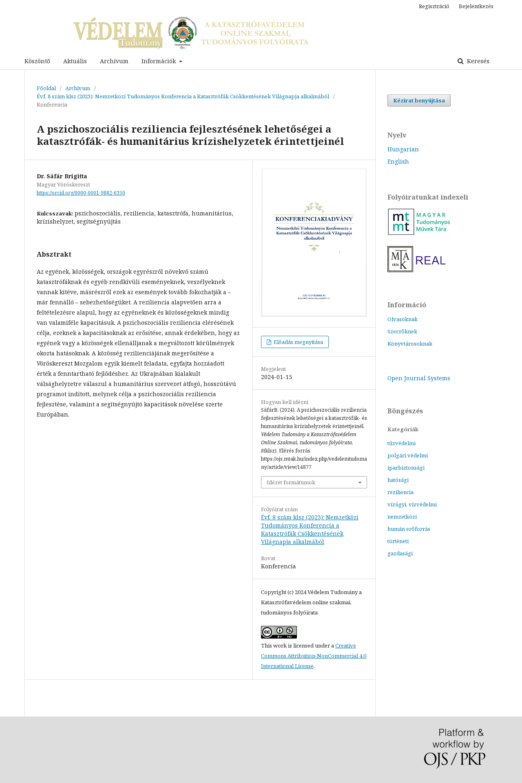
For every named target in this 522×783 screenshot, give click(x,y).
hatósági (398, 480)
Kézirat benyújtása (419, 100)
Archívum (114, 61)
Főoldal (46, 88)
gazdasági (400, 553)
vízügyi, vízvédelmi (412, 504)
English (398, 161)
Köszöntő (37, 61)
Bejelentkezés (476, 6)
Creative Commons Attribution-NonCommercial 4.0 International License (313, 656)
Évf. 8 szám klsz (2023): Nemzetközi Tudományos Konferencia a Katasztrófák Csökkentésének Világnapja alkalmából (183, 96)
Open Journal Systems (418, 378)
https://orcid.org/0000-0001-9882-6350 (81, 192)
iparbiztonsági (406, 467)
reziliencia (400, 492)
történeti (398, 541)
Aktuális (75, 61)
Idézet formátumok (291, 482)
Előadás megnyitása (297, 342)
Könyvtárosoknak (409, 343)
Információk (159, 61)
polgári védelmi (407, 455)
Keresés (477, 61)
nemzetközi (402, 516)
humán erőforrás (408, 528)
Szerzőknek (402, 331)
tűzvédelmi (401, 443)
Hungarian (403, 149)
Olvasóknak (402, 319)
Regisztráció (434, 6)
